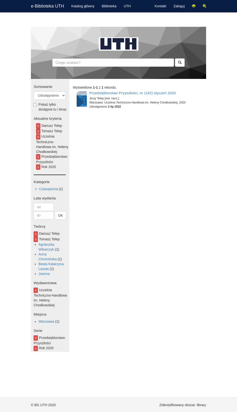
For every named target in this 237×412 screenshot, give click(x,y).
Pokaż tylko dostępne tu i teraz (50, 107)
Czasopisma (48, 189)
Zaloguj (179, 6)
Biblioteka (109, 6)
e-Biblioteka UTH (47, 6)
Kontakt (160, 6)
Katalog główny (82, 6)
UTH (127, 6)
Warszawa (46, 321)
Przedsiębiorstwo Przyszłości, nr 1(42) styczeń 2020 (132, 93)
